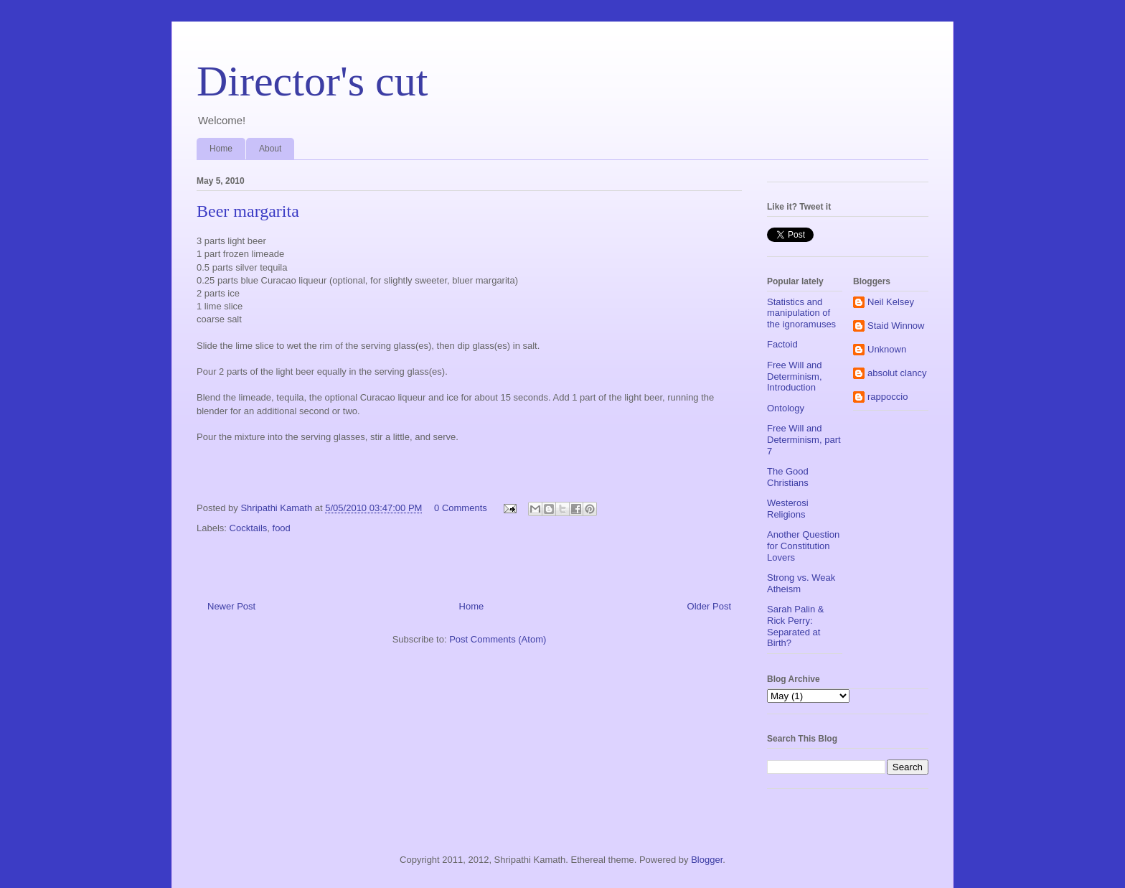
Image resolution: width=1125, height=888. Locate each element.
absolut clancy (896, 373)
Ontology (785, 408)
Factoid (782, 344)
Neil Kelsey (890, 301)
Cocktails (249, 528)
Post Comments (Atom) (497, 639)
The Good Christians (788, 477)
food (282, 528)
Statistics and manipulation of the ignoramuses (801, 313)
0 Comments (460, 508)
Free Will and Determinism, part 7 (804, 439)
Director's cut (312, 81)
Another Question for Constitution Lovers (803, 545)
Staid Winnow (895, 325)
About (270, 149)
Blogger (706, 859)
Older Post (709, 606)
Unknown (886, 349)
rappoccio (887, 396)
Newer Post (231, 606)
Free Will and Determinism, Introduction (794, 376)
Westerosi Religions (788, 508)
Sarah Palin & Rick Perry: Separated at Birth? (795, 626)
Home (221, 149)
